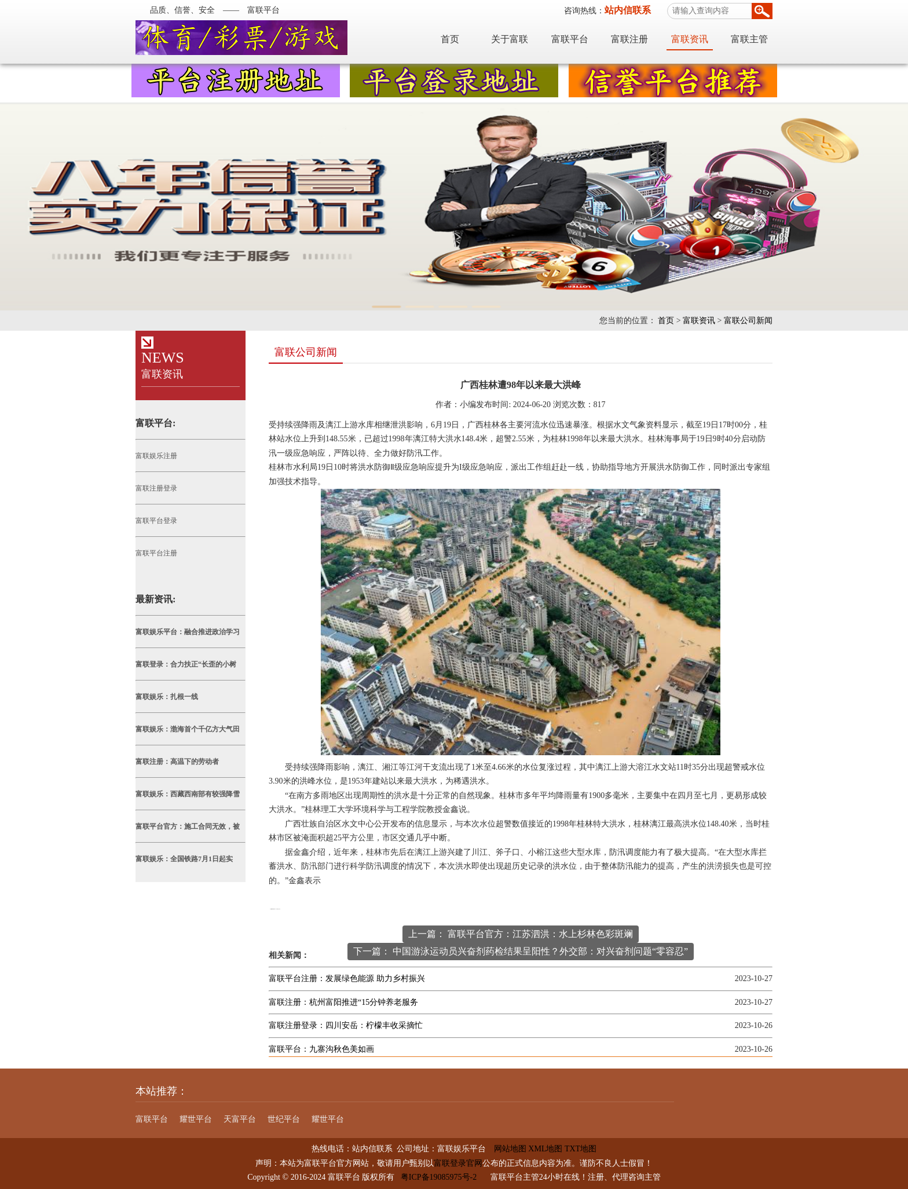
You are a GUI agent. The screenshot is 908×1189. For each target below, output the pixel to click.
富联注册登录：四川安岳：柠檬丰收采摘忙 (346, 1025)
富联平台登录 (156, 521)
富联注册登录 (156, 488)
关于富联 (509, 39)
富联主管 (749, 39)
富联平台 (569, 39)
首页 (450, 39)
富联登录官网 (458, 1163)
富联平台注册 (156, 553)
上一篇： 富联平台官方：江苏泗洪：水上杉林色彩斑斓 (520, 934)
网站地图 (506, 1148)
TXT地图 (580, 1148)
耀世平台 (196, 1119)
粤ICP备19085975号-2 (439, 1177)
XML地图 (545, 1148)
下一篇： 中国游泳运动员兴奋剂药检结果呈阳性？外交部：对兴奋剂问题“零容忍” (520, 951)
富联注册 (629, 39)
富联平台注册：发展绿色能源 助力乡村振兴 (347, 978)
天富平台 (240, 1119)
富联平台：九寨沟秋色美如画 (321, 1049)
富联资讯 (689, 39)
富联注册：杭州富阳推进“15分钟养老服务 (343, 1002)
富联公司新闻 (748, 320)
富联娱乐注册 (156, 456)
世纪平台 (284, 1119)
